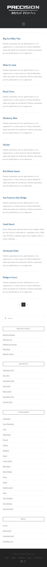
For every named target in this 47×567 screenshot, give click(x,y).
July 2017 (6, 376)
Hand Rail (7, 349)
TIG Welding (7, 504)
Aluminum (7, 419)
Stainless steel (8, 488)
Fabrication (7, 435)
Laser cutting (7, 461)
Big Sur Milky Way (12, 38)
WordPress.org (8, 541)
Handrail (6, 451)
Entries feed (7, 531)
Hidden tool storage (10, 344)
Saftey (5, 482)
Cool (4, 429)
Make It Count (9, 65)
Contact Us (38, 557)
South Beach (8, 224)
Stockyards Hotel (11, 250)
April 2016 (7, 386)
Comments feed (8, 536)
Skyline (6, 144)
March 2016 (7, 392)
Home (7, 557)
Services (22, 557)
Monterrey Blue (10, 118)
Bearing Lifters (8, 354)
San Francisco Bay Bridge (15, 197)
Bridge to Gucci (10, 277)
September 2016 (8, 381)
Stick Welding (8, 498)
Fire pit (5, 440)
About (13, 557)
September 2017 (8, 370)
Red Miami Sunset (11, 171)
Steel (4, 493)
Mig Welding (7, 472)
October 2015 (8, 402)
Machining (7, 466)
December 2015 (8, 397)
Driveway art (7, 340)
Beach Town (8, 91)
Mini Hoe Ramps (9, 335)
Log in (5, 525)
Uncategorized (8, 509)
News (5, 477)
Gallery (5, 445)
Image (5, 456)
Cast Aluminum (8, 424)
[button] (23, 24)
